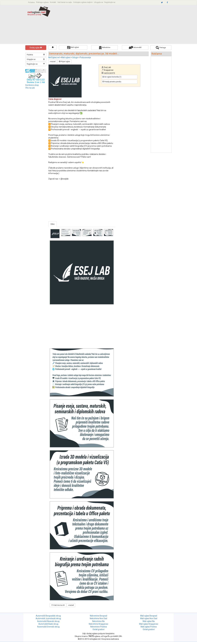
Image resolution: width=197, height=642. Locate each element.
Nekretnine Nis (98, 621)
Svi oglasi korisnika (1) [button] (111, 77)
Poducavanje (85, 57)
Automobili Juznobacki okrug (48, 618)
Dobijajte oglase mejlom (83, 2)
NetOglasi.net (54, 57)
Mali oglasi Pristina (149, 627)
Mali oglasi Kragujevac (148, 624)
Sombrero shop (32, 85)
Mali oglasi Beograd (148, 616)
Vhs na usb (30, 88)
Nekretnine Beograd (98, 616)
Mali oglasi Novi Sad (148, 618)
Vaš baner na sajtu (64, 2)
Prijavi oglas (64, 62)
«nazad (52, 62)
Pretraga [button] (161, 47)
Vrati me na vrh (58, 605)
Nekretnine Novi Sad (98, 618)
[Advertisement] (117, 25)
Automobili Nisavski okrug (48, 621)
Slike (52, 224)
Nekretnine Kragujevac (98, 624)
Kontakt (53, 2)
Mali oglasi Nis (149, 621)
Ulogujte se (98, 2)
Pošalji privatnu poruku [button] (111, 82)
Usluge (75, 57)
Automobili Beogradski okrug (48, 616)
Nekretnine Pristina (98, 627)
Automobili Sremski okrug (48, 627)
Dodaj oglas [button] (36, 48)
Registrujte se (109, 2)
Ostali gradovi (98, 629)
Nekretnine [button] (104, 47)
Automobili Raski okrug (48, 624)
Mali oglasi (65, 57)
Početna (31, 2)
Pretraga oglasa (42, 2)
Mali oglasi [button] (73, 47)
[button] (52, 47)
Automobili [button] (135, 47)
